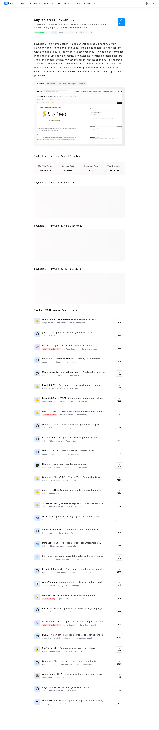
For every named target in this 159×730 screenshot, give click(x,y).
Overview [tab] (40, 83)
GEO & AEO (63, 3)
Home (23, 3)
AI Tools (48, 3)
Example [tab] (72, 83)
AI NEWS (35, 3)
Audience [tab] (61, 83)
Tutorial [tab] (81, 83)
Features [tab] (51, 83)
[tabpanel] (79, 118)
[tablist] (60, 83)
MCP (77, 3)
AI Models (89, 3)
